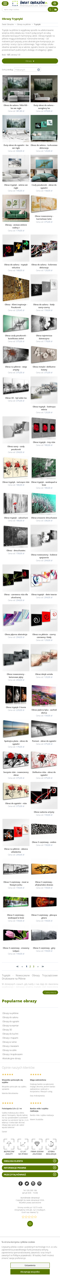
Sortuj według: (8, 69)
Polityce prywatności (22, 1255)
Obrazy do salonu (10, 1017)
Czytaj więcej (50, 992)
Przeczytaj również (15, 1174)
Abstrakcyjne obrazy (11, 1058)
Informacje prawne (15, 1167)
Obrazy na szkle (9, 1050)
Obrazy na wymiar (10, 1025)
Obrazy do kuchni (10, 1033)
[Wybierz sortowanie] (27, 70)
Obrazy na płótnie (10, 1013)
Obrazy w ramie (9, 1042)
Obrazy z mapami (10, 1037)
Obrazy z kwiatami (10, 1046)
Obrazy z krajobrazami (12, 1054)
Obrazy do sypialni (10, 1021)
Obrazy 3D (7, 1029)
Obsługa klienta (13, 1161)
